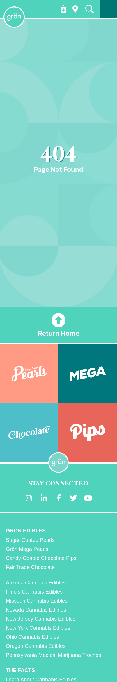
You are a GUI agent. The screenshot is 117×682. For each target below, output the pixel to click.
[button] (89, 9)
